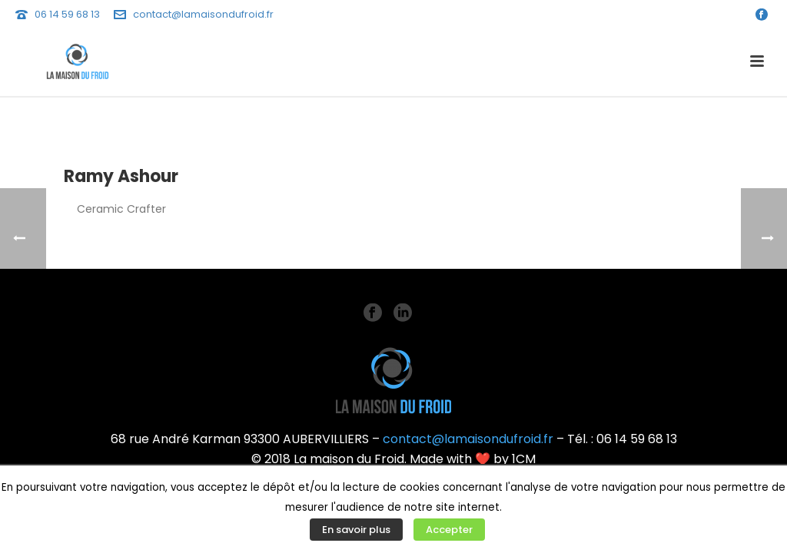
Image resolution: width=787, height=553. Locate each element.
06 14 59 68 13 (67, 14)
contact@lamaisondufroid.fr (203, 14)
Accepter (449, 529)
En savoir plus (356, 529)
